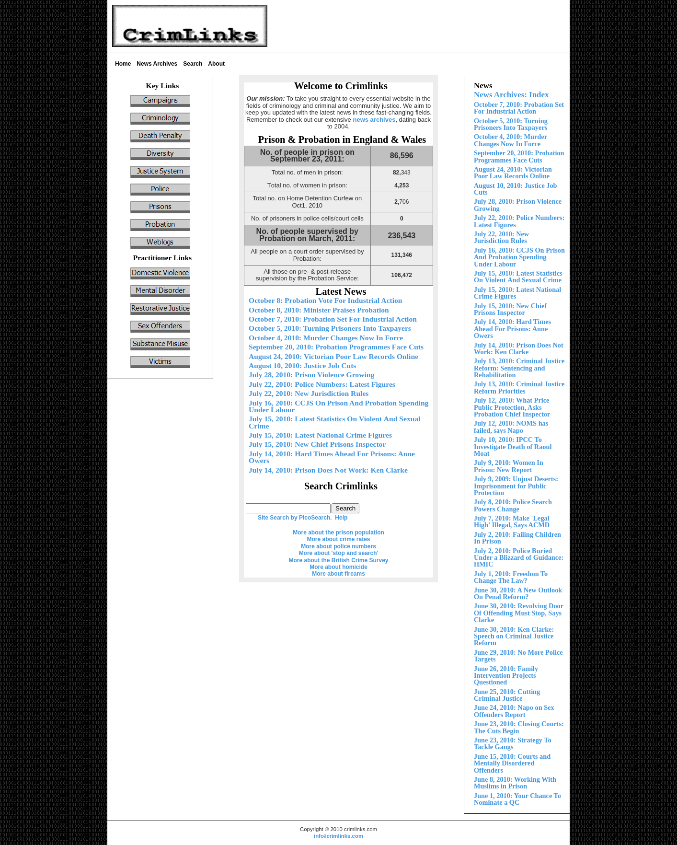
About (216, 63)
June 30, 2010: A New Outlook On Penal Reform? (518, 593)
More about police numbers (338, 546)
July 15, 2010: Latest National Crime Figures (517, 293)
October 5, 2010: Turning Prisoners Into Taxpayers (511, 124)
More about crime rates (338, 539)
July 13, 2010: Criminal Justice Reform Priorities (519, 387)
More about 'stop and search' (339, 553)
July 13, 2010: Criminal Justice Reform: (519, 368)
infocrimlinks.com (338, 836)
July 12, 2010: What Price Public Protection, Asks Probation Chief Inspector (512, 407)
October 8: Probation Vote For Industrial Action (325, 300)
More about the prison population (338, 532)
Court (512, 763)
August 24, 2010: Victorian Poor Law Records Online (513, 172)
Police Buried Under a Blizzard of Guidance (518, 557)
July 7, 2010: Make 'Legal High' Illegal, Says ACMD (512, 521)
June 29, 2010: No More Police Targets (518, 655)
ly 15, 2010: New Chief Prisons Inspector (510, 309)
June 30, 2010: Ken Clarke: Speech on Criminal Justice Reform (514, 636)
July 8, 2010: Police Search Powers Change (513, 505)
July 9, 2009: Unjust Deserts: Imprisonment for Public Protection (516, 486)
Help (341, 517)
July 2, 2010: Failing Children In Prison (517, 538)
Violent (518, 276)
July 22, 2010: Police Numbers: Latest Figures (519, 221)
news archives (374, 119)
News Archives (157, 63)
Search (192, 63)
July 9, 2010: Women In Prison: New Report (508, 466)
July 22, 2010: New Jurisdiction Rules (501, 237)
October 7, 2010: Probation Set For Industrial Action (519, 108)
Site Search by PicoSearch (294, 517)
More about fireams (338, 573)
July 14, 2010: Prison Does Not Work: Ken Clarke (518, 348)
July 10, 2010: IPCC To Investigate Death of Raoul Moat (512, 446)
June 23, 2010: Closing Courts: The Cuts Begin (519, 727)
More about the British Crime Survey (338, 560)
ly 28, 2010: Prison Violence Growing (518, 204)
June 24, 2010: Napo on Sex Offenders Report (514, 711)
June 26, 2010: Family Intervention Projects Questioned (506, 675)
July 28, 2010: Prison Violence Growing (311, 374)
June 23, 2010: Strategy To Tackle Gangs (512, 743)
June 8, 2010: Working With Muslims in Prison (515, 783)
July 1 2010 (512, 328)
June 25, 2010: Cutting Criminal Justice (507, 695)
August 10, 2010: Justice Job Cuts (515, 189)
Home (123, 63)
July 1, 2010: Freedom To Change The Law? (511, 577)
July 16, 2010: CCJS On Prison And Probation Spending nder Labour (519, 257)
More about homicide (338, 567)
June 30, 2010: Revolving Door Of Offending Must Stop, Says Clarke (518, 613)
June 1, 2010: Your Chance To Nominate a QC (517, 799)
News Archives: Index (511, 94)
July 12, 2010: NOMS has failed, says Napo (511, 426)
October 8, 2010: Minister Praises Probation (319, 310)
